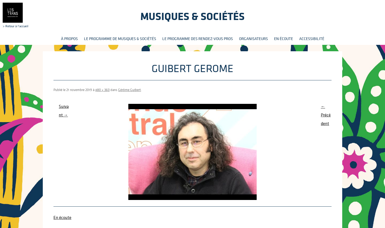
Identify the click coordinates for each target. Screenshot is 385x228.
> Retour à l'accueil (15, 15)
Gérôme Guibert (129, 90)
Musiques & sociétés (192, 16)
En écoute (283, 38)
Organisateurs (253, 38)
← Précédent (326, 115)
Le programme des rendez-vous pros (197, 38)
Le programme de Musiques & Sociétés (120, 38)
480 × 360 (102, 90)
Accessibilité (311, 38)
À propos (69, 38)
